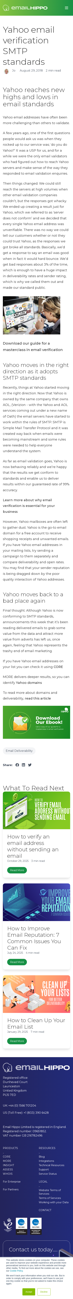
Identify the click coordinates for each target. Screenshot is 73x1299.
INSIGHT (8, 1165)
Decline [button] (44, 1292)
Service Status (48, 1173)
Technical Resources (51, 1165)
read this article (38, 698)
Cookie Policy (16, 1271)
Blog (42, 1156)
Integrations (46, 1161)
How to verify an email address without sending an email (33, 846)
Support (44, 1169)
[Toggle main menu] (66, 7)
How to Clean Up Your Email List (36, 1023)
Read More (17, 870)
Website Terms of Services (50, 1192)
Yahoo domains (29, 683)
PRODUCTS (10, 1148)
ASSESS (8, 1169)
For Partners (10, 1189)
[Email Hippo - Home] (25, 8)
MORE (7, 1161)
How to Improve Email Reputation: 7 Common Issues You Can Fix (34, 938)
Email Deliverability (19, 751)
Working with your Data (54, 1202)
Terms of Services (50, 1198)
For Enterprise (12, 1181)
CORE (58, 667)
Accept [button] (28, 1292)
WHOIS (8, 1173)
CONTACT (45, 1210)
